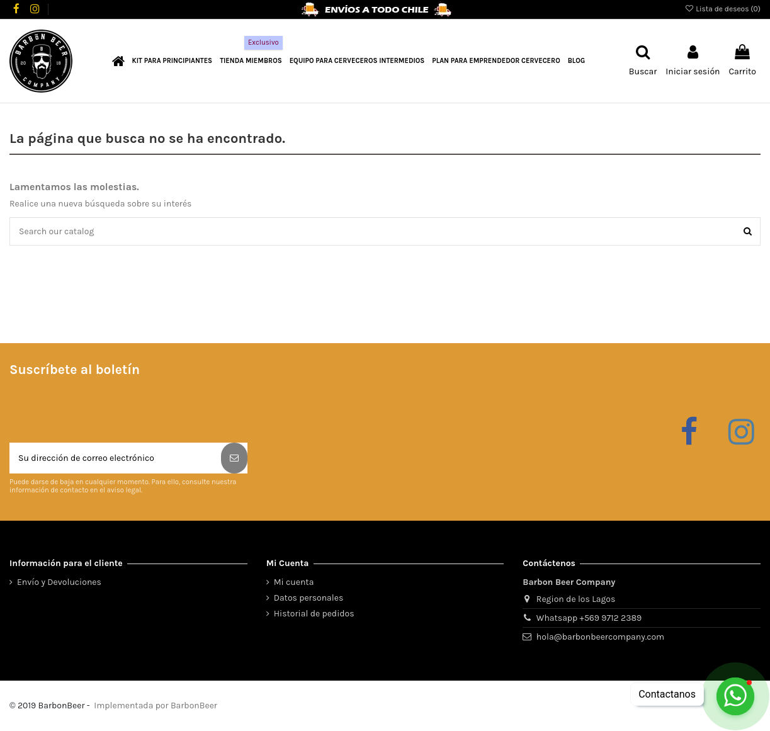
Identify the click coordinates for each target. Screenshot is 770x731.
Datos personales (309, 597)
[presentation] (105, 411)
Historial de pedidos (314, 613)
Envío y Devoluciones (59, 582)
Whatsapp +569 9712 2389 (589, 618)
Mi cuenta (294, 582)
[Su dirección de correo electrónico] (115, 458)
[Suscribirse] (234, 458)
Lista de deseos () (722, 8)
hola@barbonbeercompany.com (600, 637)
